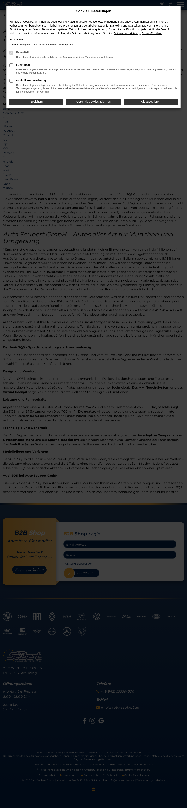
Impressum (16, 39)
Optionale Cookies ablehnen (93, 101)
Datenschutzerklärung (127, 33)
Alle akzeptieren (150, 101)
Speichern (36, 101)
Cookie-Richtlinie (152, 33)
